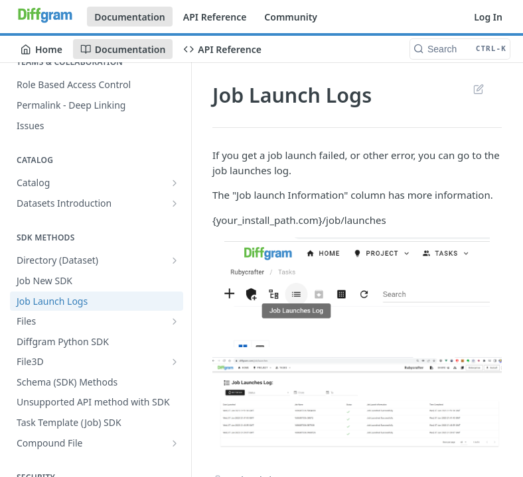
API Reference (215, 17)
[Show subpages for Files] (174, 321)
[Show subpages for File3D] (174, 361)
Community (290, 17)
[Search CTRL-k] (460, 49)
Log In (488, 17)
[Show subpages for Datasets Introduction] (174, 203)
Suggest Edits (478, 88)
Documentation (129, 17)
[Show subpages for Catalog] (174, 183)
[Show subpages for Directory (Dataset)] (174, 260)
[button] (357, 292)
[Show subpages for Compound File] (174, 443)
